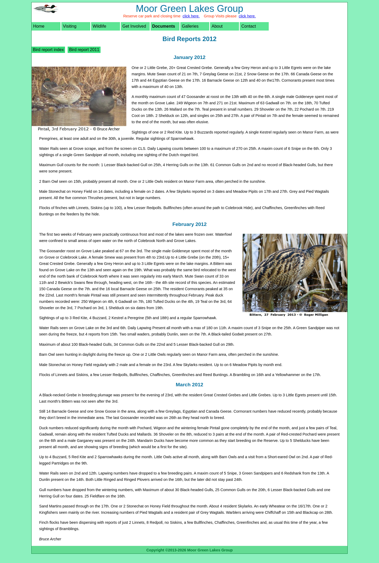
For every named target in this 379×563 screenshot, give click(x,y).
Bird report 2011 (84, 49)
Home (38, 26)
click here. (191, 16)
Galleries (190, 26)
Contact (248, 26)
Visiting (69, 26)
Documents (163, 26)
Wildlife (99, 26)
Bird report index (48, 49)
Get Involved (134, 26)
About (217, 26)
